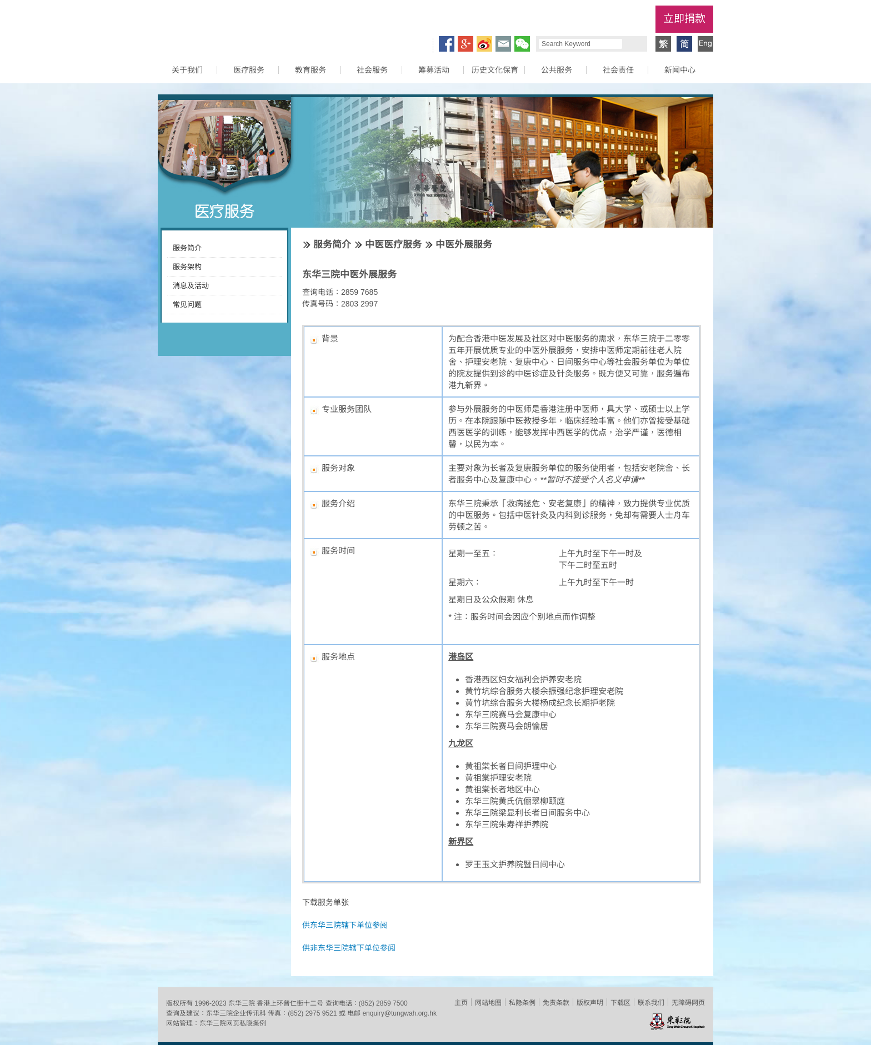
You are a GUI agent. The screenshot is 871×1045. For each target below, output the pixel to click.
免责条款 (556, 1003)
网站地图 (488, 1003)
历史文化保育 (495, 70)
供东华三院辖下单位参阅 (345, 925)
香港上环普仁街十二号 (290, 1003)
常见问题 (187, 304)
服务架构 (187, 267)
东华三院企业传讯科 (236, 1013)
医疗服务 (248, 70)
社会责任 (618, 70)
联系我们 (651, 1003)
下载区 (620, 1003)
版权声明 (590, 1003)
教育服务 (310, 70)
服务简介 (187, 248)
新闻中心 (679, 70)
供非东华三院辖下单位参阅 (349, 947)
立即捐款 (684, 18)
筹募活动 (433, 70)
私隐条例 (522, 1003)
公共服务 (556, 70)
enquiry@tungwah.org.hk (399, 1013)
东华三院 (220, 26)
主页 (461, 1003)
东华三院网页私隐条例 (232, 1023)
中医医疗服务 (393, 244)
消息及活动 (191, 286)
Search (633, 43)
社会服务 (372, 70)
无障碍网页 (688, 1003)
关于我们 (187, 70)
